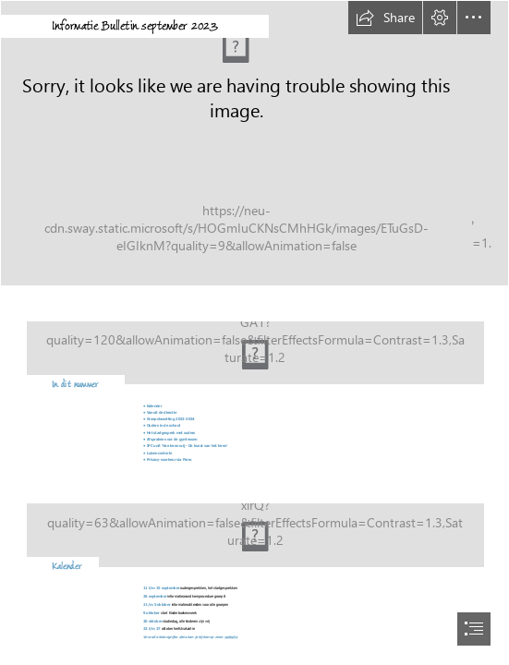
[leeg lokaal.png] (254, 342)
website (230, 637)
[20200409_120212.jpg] (254, 143)
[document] (254, 332)
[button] (385, 17)
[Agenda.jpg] (254, 524)
